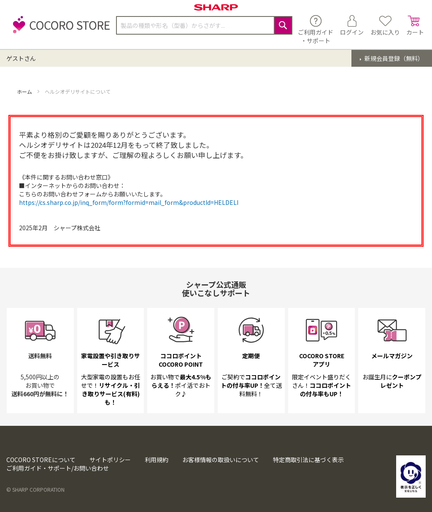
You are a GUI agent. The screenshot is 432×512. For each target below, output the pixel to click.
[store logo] (59, 29)
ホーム (25, 91)
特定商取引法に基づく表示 (308, 459)
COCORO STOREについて (41, 459)
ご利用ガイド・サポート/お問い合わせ (57, 468)
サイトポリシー (110, 459)
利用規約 (156, 459)
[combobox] (204, 25)
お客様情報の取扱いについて (220, 459)
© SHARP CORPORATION (35, 489)
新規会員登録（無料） (393, 58)
